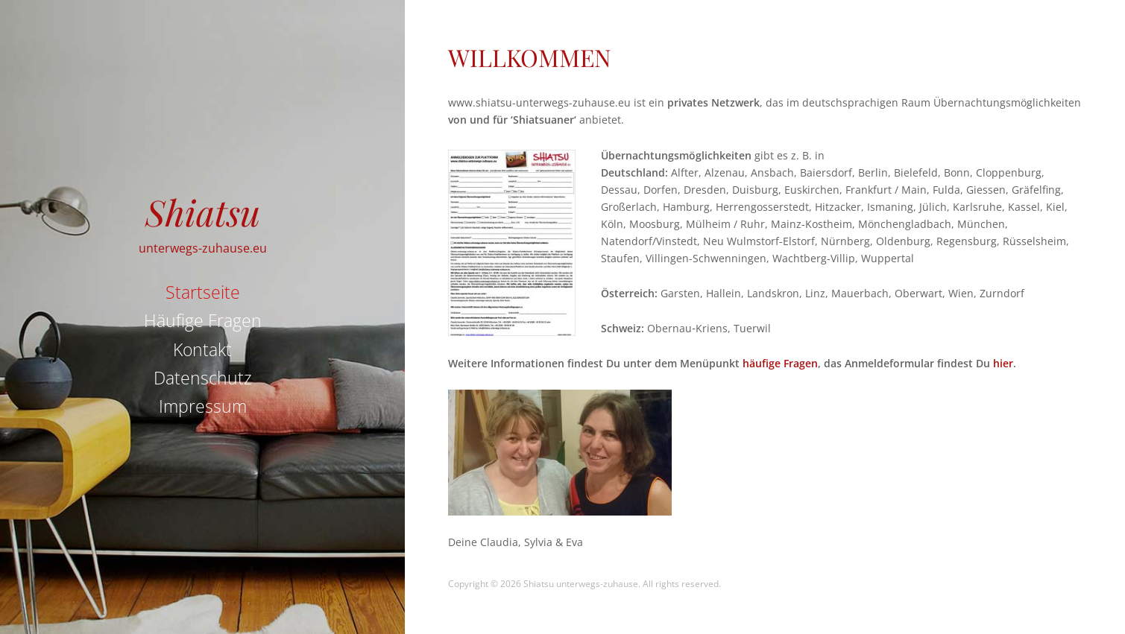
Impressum (203, 406)
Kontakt (202, 349)
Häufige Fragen (203, 320)
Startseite (203, 292)
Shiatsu (202, 211)
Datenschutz (203, 378)
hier (1003, 363)
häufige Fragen (780, 363)
